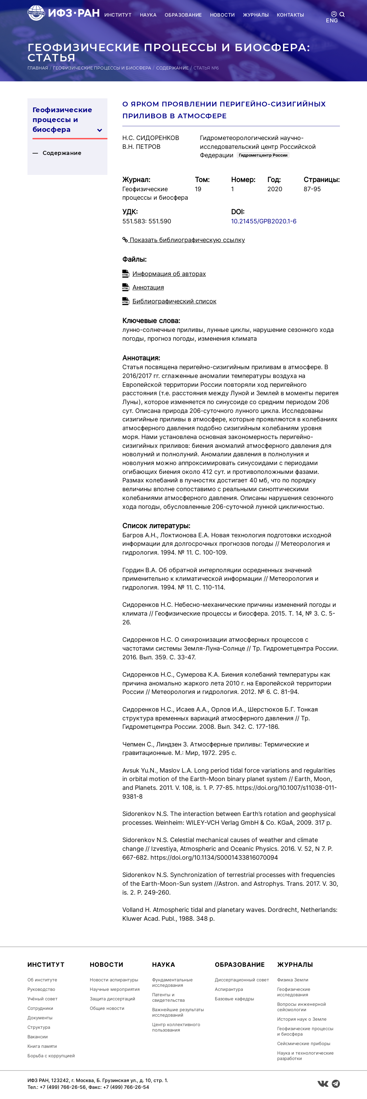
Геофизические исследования (293, 991)
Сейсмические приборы (303, 1043)
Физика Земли (292, 979)
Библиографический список (174, 301)
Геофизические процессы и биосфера (102, 68)
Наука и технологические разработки (305, 1055)
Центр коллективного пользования (176, 1027)
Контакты (290, 15)
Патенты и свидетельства (168, 997)
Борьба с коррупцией (51, 1055)
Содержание (172, 68)
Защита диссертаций (112, 998)
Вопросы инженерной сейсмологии (301, 1006)
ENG (332, 20)
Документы (40, 1017)
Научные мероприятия (115, 989)
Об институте (42, 979)
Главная (37, 68)
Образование (183, 15)
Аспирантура (229, 989)
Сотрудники (40, 1008)
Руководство (41, 989)
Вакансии (37, 1036)
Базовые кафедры (234, 998)
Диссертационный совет (242, 979)
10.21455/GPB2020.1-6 (264, 221)
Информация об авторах (169, 273)
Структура (38, 1027)
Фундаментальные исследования (172, 982)
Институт (117, 15)
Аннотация (148, 287)
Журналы (256, 15)
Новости (222, 15)
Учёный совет (42, 998)
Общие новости (107, 1008)
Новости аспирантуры (114, 979)
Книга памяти (42, 1046)
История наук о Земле (302, 1019)
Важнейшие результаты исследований (178, 1012)
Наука (148, 15)
